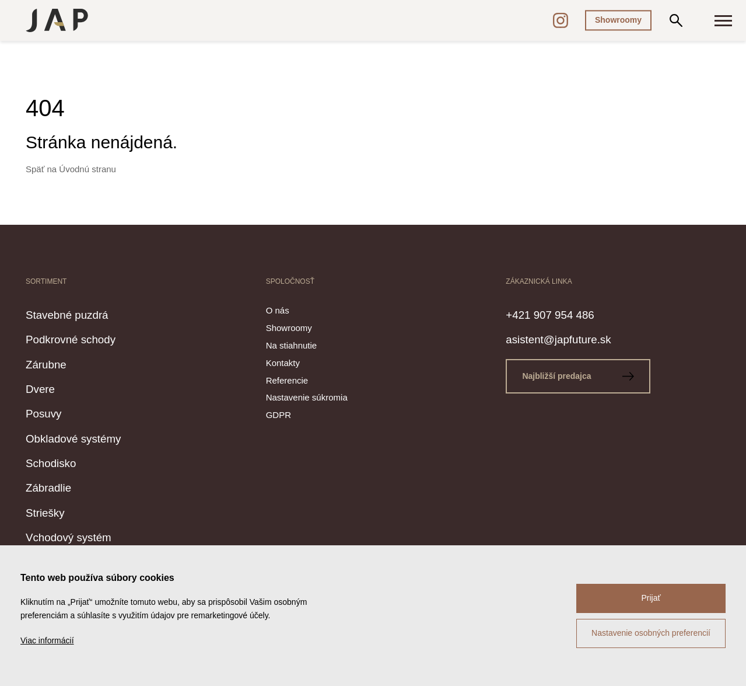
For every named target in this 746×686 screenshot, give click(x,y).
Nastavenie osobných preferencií (650, 633)
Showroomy (618, 20)
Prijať (650, 598)
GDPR (278, 415)
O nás (277, 310)
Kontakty (283, 363)
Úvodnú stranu (87, 169)
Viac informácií (47, 640)
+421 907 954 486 (565, 313)
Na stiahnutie (291, 345)
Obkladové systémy (89, 437)
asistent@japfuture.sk (576, 338)
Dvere (45, 387)
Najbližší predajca (586, 376)
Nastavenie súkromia (307, 397)
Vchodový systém (83, 536)
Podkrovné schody (86, 338)
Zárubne (53, 363)
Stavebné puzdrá (81, 313)
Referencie (287, 380)
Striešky (52, 511)
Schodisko (59, 462)
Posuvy (49, 412)
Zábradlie (56, 486)
